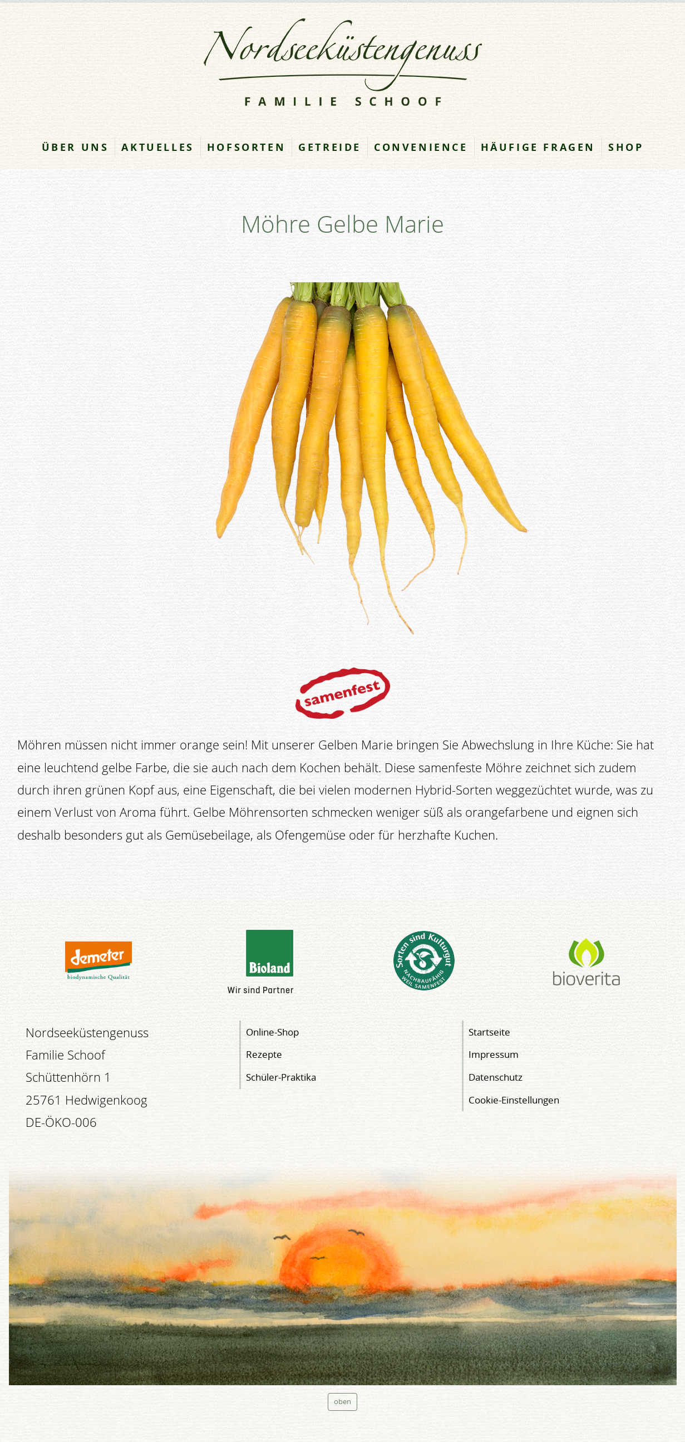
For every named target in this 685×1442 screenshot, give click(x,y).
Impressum (494, 1054)
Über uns (75, 147)
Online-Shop (272, 1032)
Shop (625, 147)
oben (342, 1401)
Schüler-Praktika (281, 1077)
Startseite (489, 1032)
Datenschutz (496, 1077)
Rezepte (264, 1054)
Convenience (421, 147)
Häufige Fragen (538, 147)
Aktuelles (157, 147)
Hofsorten (246, 147)
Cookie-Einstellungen (514, 1099)
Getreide (329, 147)
